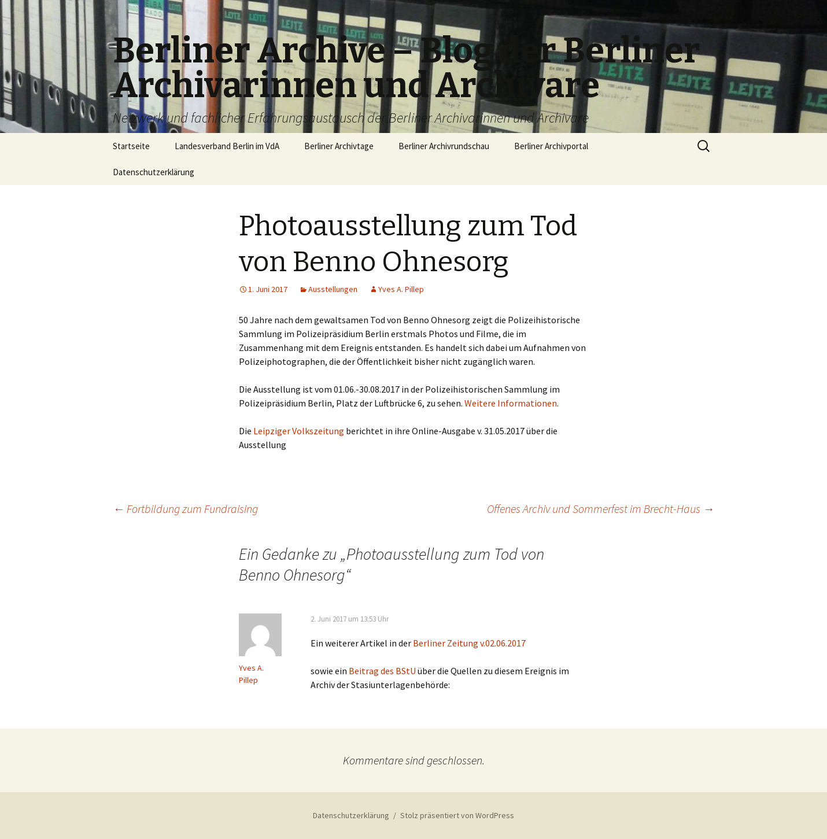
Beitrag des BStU (382, 671)
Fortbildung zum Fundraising (185, 508)
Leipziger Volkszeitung (298, 431)
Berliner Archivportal (551, 146)
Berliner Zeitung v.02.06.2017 (469, 643)
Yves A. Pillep (401, 289)
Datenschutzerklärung (153, 172)
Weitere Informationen (510, 403)
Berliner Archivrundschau (443, 146)
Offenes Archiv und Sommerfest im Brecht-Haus (600, 508)
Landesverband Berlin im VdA (227, 146)
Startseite (131, 146)
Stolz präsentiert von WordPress (457, 815)
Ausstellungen (332, 289)
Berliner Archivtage (339, 146)
